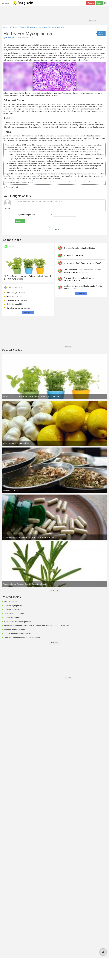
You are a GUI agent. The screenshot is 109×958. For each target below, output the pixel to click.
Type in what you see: (26, 215)
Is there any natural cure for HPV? (18, 634)
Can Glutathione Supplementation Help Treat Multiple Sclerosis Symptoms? (82, 271)
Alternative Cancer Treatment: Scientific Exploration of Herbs (80, 279)
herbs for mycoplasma (13, 606)
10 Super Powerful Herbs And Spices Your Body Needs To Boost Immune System (28, 277)
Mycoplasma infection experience (17, 622)
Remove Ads (92, 20)
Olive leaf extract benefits (16, 300)
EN (106, 3)
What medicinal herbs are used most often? (22, 638)
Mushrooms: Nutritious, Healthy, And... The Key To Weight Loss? (83, 287)
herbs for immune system (14, 630)
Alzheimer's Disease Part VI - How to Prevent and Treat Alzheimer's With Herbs (36, 626)
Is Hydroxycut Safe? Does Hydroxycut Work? (82, 263)
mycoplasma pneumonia (14, 614)
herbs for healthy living (13, 610)
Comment (19, 221)
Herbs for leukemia (14, 297)
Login (99, 3)
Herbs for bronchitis (14, 304)
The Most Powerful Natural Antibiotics (79, 248)
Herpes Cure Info (11, 601)
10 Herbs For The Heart (73, 256)
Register (91, 3)
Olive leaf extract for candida (18, 308)
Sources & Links (12, 187)
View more (28, 313)
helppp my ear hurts (12, 618)
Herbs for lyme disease (15, 293)
